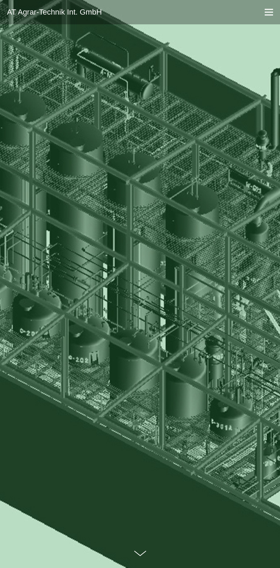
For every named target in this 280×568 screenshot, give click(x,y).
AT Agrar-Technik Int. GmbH (54, 12)
